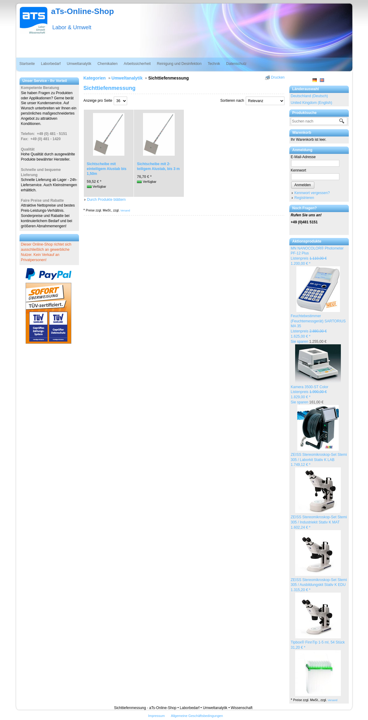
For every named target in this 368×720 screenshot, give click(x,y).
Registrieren (304, 198)
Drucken (278, 77)
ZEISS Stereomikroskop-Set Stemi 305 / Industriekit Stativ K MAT (319, 522)
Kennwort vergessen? (312, 193)
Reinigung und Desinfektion (179, 64)
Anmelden (303, 185)
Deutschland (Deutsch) (309, 96)
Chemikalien (108, 64)
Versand (333, 700)
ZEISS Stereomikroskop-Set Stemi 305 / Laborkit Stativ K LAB (319, 459)
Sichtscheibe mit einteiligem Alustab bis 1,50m (107, 169)
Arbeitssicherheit (137, 64)
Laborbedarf (51, 64)
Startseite (27, 64)
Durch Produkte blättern (106, 199)
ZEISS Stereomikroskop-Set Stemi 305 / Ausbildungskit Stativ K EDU (319, 585)
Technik (214, 64)
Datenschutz (236, 64)
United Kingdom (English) (311, 103)
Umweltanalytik (79, 64)
